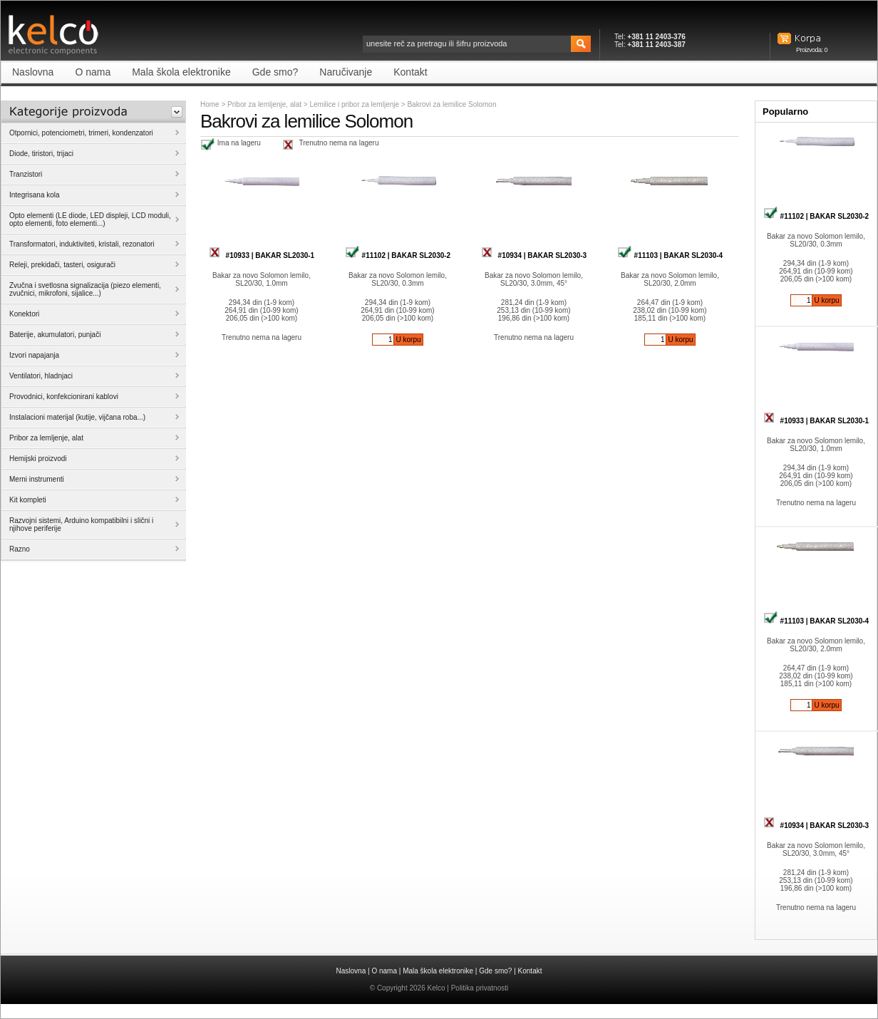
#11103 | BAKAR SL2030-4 (670, 255)
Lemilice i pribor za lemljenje (355, 104)
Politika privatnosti (480, 988)
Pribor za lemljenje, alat (264, 104)
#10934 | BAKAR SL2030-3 (534, 255)
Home (210, 104)
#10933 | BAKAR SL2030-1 (261, 255)
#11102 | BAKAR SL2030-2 (397, 255)
